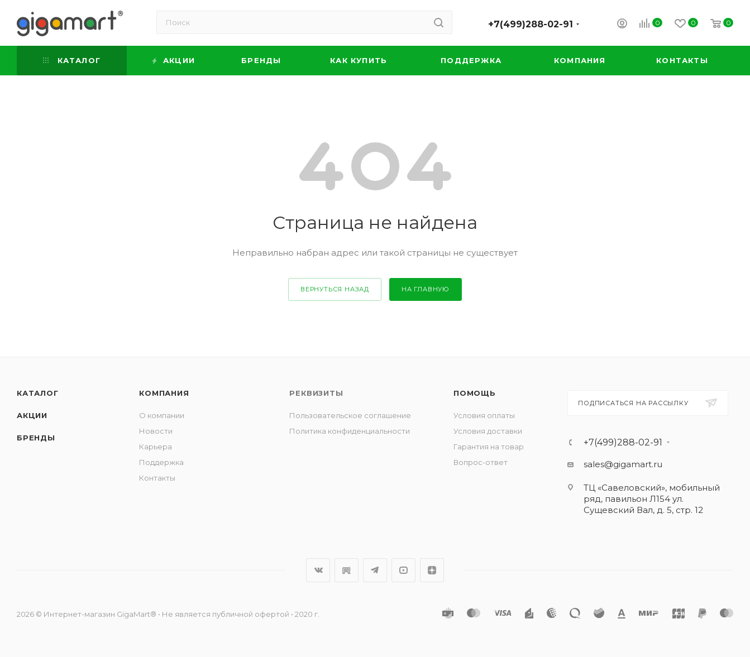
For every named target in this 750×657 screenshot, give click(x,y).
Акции (32, 415)
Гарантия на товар (488, 446)
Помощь (474, 393)
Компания (164, 393)
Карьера (155, 446)
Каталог (38, 393)
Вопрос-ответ (480, 462)
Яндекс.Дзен (432, 570)
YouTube (403, 570)
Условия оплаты (484, 415)
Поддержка (161, 462)
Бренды (36, 437)
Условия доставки (487, 430)
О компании (161, 415)
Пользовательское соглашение (350, 415)
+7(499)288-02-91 (530, 24)
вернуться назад (334, 289)
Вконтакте (318, 570)
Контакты (157, 477)
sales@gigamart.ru (623, 464)
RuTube (347, 570)
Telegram (375, 570)
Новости (156, 430)
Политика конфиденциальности (349, 430)
